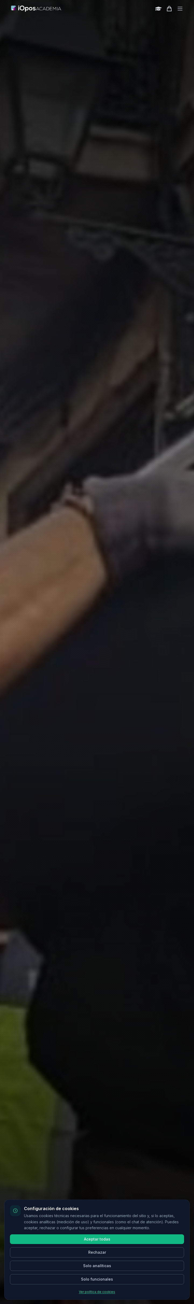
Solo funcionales (97, 1279)
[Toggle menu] (180, 8)
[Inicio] (36, 8)
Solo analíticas (97, 1265)
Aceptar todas (97, 1239)
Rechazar (97, 1252)
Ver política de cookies (97, 1292)
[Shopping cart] (169, 8)
